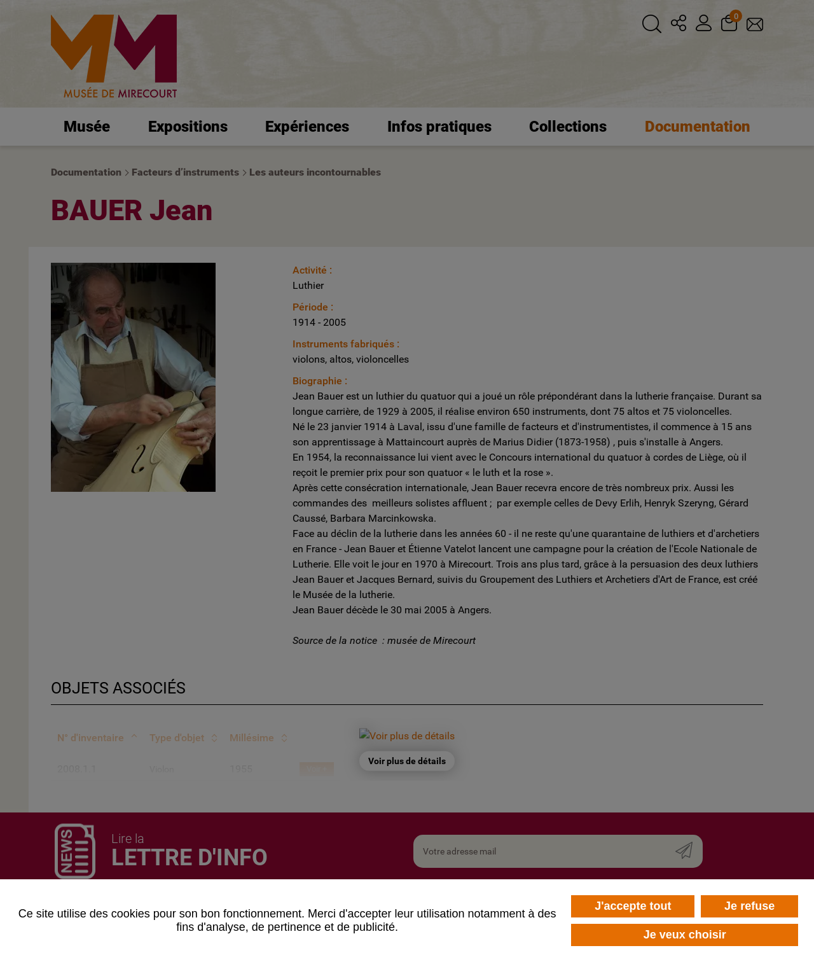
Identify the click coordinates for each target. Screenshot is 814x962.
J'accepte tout (633, 906)
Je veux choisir (685, 934)
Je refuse (749, 906)
